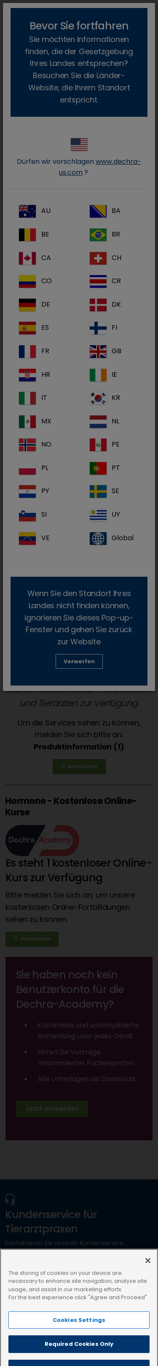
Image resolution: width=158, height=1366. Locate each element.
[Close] (148, 1283)
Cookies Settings (79, 1342)
